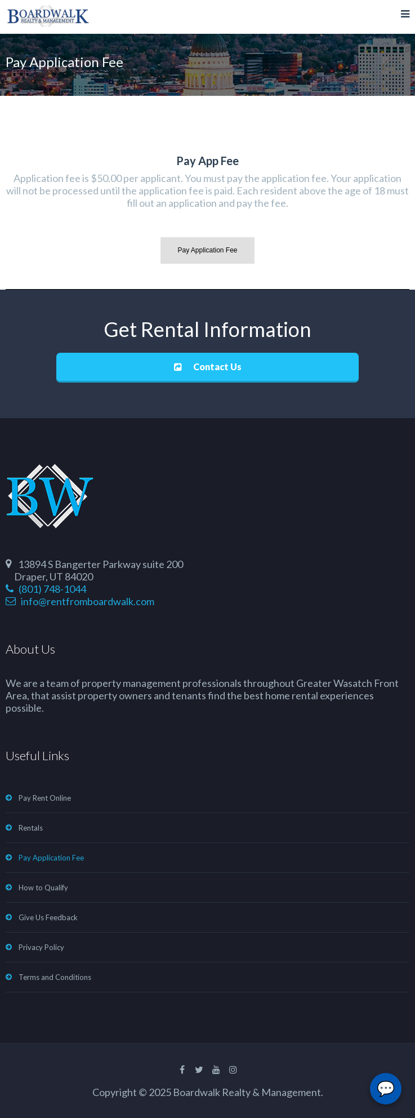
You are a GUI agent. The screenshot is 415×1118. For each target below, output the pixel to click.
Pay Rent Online (45, 797)
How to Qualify (43, 887)
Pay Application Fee (51, 857)
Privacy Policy (41, 947)
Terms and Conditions (55, 977)
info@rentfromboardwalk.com (80, 601)
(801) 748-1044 (46, 589)
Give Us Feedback (48, 917)
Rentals (31, 827)
